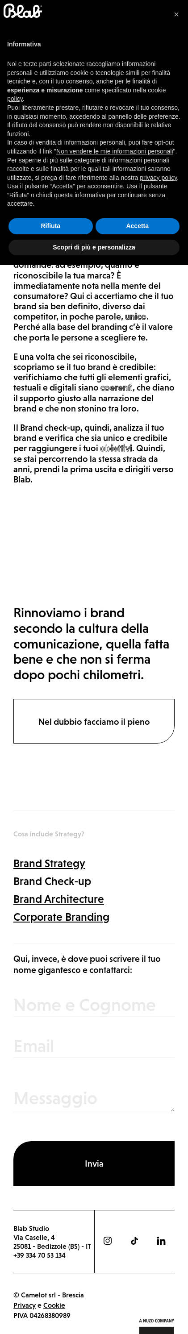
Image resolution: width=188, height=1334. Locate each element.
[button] (176, 1083)
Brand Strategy (49, 863)
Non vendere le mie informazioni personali (114, 1220)
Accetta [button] (137, 1294)
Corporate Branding (61, 916)
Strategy (29, 93)
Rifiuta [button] (50, 1294)
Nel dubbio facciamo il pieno (94, 722)
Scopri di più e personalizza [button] (94, 1315)
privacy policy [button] (158, 1246)
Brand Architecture (58, 899)
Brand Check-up (52, 881)
